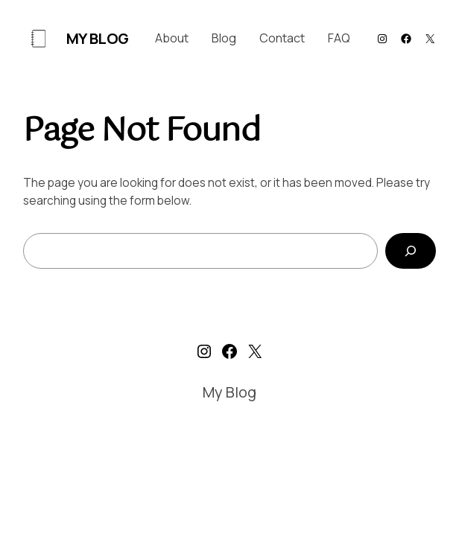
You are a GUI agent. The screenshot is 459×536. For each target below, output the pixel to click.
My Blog (97, 38)
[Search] (411, 251)
